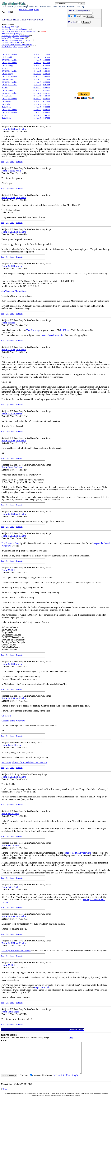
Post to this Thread (26, 10)
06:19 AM (46, 74)
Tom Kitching (32, 330)
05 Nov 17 (37, 68)
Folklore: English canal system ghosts (15, 36)
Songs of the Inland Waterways (77, 853)
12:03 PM (46, 54)
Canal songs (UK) (8, 27)
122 (17, 27)
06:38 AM (46, 96)
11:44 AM (46, 115)
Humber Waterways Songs (11, 33)
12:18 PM (46, 57)
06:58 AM (46, 99)
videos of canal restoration (52, 335)
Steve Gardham (7, 79)
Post (2, 162)
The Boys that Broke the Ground (16, 950)
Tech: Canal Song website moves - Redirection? (19, 31)
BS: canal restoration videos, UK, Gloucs (16, 40)
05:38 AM (46, 71)
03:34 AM (46, 88)
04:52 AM (46, 90)
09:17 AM (46, 104)
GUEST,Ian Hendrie (9, 54)
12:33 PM (46, 60)
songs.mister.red (41, 987)
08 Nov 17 (37, 85)
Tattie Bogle (6, 107)
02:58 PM (46, 101)
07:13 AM (46, 112)
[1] (8, 12)
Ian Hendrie (6, 101)
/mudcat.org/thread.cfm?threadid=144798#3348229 (24, 762)
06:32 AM (46, 110)
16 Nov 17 (37, 107)
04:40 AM (46, 68)
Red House (65, 330)
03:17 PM (46, 85)
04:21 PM (46, 65)
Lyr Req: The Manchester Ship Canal (15, 29)
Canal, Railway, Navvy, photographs (15, 47)
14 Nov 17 (37, 104)
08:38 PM (46, 107)
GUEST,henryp (7, 65)
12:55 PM (46, 79)
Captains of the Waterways (13, 721)
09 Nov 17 (37, 88)
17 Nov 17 (37, 110)
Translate (19, 162)
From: (4, 129)
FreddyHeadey (7, 96)
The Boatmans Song (11, 543)
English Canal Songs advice (12, 42)
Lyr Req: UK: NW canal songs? (13, 38)
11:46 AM (46, 76)
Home (36, 10)
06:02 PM (46, 82)
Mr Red (4, 68)
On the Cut (6, 716)
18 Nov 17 (37, 115)
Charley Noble (7, 57)
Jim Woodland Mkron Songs (14, 291)
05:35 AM (46, 93)
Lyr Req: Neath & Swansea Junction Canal (17, 45)
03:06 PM (46, 63)
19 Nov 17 (37, 118)
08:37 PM (46, 118)
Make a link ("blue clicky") (66, 1081)
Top (7, 162)
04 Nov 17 (37, 54)
